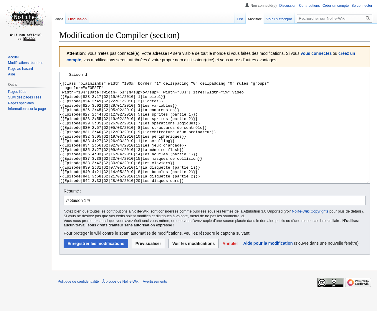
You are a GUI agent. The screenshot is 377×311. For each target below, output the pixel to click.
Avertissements (155, 304)
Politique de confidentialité (78, 304)
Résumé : (72, 213)
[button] (230, 265)
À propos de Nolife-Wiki (120, 304)
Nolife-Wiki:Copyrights (310, 233)
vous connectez (316, 53)
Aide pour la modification (268, 265)
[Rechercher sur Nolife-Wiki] (334, 18)
